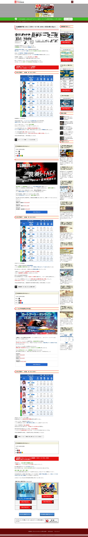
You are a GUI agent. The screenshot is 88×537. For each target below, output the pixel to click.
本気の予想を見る (36, 212)
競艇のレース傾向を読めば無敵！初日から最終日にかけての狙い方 (66, 223)
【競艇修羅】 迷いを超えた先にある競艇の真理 (26, 286)
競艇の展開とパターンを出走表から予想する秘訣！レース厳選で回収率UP (66, 329)
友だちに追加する (68, 19)
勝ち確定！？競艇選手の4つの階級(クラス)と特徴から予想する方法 (67, 287)
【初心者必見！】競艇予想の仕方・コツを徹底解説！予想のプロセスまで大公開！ (66, 183)
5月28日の (25, 514)
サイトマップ (57, 531)
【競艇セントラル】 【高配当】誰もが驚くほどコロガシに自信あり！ (30, 436)
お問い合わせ (50, 531)
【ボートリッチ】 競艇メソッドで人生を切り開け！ (27, 139)
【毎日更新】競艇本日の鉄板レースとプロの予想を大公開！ (66, 146)
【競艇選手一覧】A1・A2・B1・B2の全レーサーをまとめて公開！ (67, 168)
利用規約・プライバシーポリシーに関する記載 (37, 531)
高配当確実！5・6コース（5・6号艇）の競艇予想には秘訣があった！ (66, 307)
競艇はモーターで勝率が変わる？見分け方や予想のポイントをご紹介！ (66, 244)
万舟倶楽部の (47, 514)
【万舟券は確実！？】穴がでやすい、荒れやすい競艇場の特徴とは (66, 203)
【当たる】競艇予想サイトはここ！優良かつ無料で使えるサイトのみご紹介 (66, 265)
